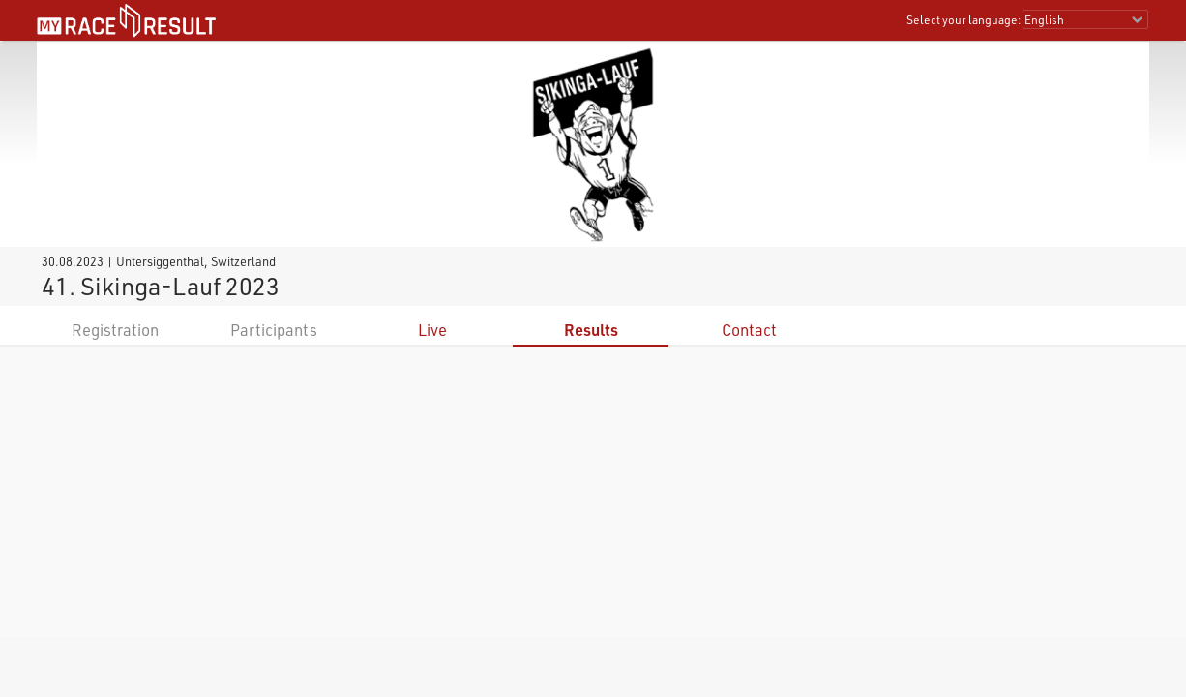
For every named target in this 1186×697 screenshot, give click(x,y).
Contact (749, 329)
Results (591, 329)
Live (432, 329)
